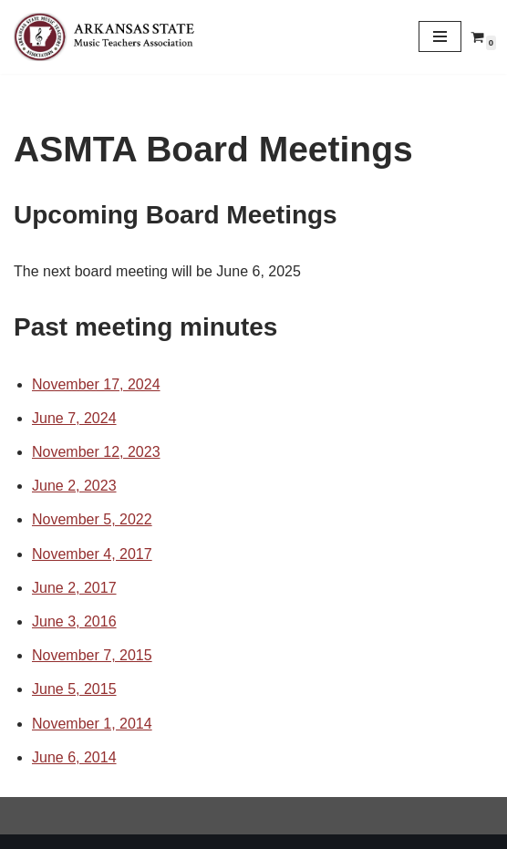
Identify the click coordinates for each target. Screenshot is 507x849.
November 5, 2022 (92, 519)
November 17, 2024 (96, 384)
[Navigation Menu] (440, 36)
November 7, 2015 (92, 655)
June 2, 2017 (74, 587)
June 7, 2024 (74, 418)
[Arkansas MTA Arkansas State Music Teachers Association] (109, 37)
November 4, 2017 (92, 554)
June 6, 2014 (74, 757)
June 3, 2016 (74, 621)
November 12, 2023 (96, 452)
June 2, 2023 (74, 485)
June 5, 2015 (74, 689)
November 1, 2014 (92, 723)
